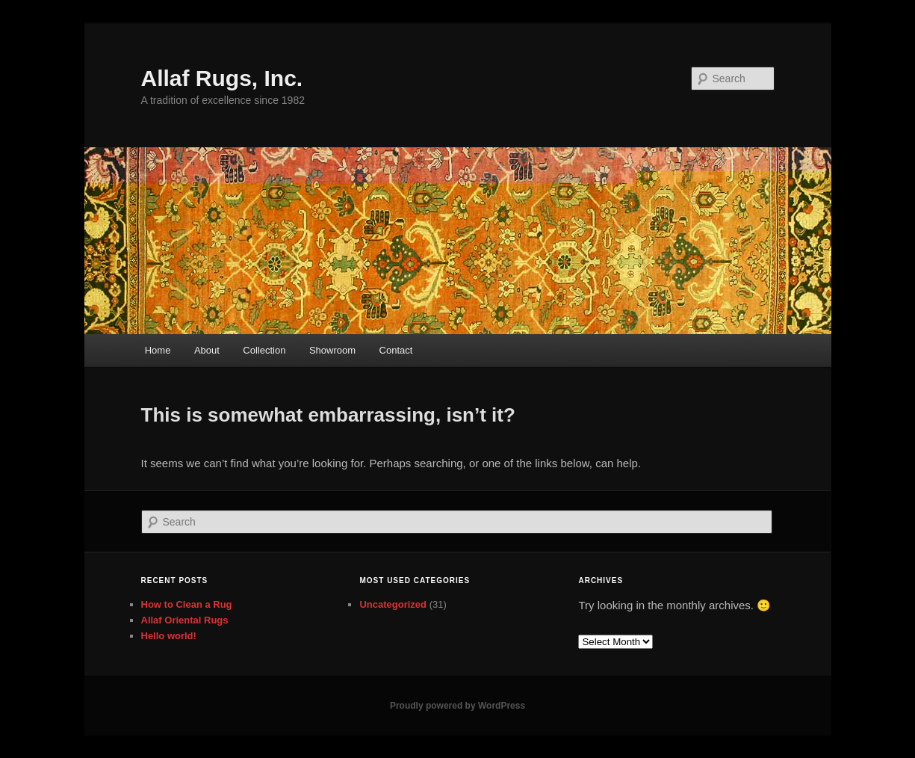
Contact (396, 350)
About (207, 350)
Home (158, 350)
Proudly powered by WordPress (457, 705)
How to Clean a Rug (186, 604)
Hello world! (168, 635)
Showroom (332, 350)
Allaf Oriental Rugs (185, 620)
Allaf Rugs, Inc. (222, 78)
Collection (264, 350)
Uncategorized (393, 604)
